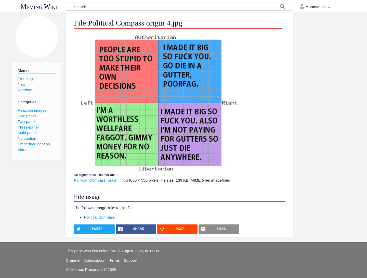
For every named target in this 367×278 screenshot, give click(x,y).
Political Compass (99, 217)
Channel (73, 260)
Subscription (95, 260)
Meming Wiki (38, 6)
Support (130, 260)
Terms (114, 260)
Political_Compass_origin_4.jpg (101, 180)
